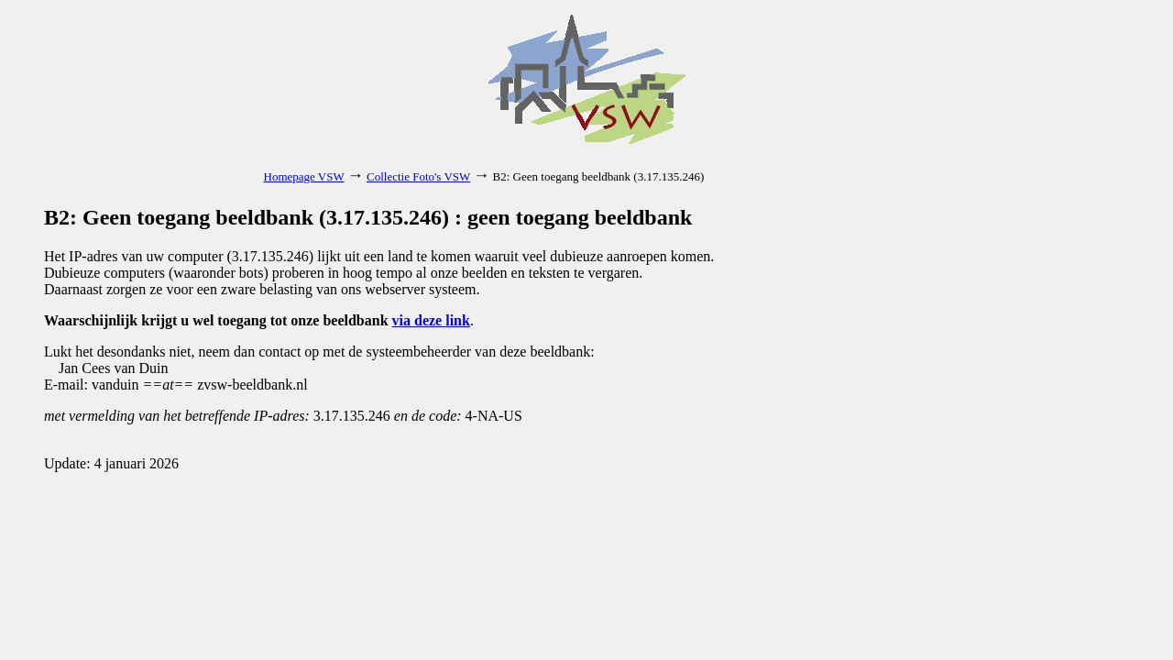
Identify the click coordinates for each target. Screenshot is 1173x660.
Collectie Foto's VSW (418, 176)
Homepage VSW (304, 176)
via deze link (431, 320)
